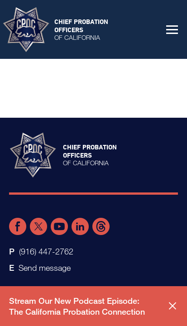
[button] (172, 29)
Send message (45, 268)
